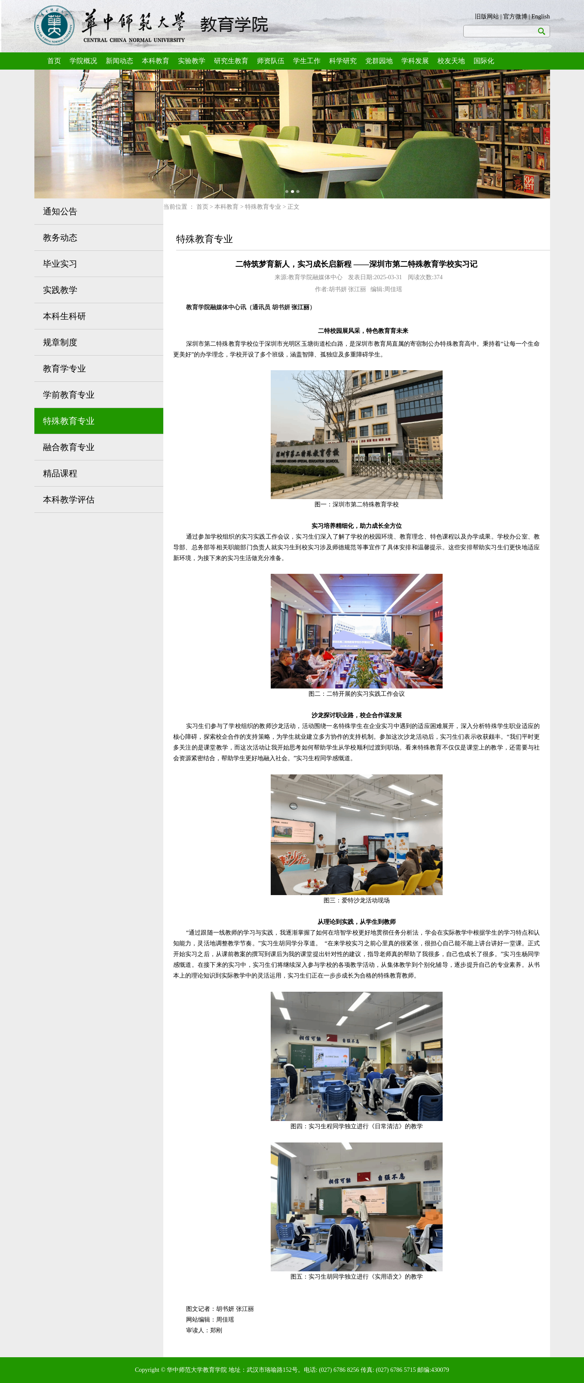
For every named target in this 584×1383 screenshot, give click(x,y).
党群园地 (379, 60)
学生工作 (307, 60)
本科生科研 (64, 316)
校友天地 (451, 60)
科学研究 (343, 60)
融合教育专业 (69, 447)
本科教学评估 (69, 499)
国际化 (484, 60)
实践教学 (60, 290)
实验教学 (191, 60)
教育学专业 (64, 368)
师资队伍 (270, 60)
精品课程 (60, 473)
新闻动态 (119, 60)
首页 (54, 60)
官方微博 (515, 16)
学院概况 (83, 60)
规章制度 (60, 342)
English (541, 16)
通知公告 (60, 211)
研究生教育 (231, 60)
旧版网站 (487, 16)
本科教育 (155, 60)
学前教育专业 (69, 394)
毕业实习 (60, 263)
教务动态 (60, 237)
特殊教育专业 (69, 421)
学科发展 (415, 60)
